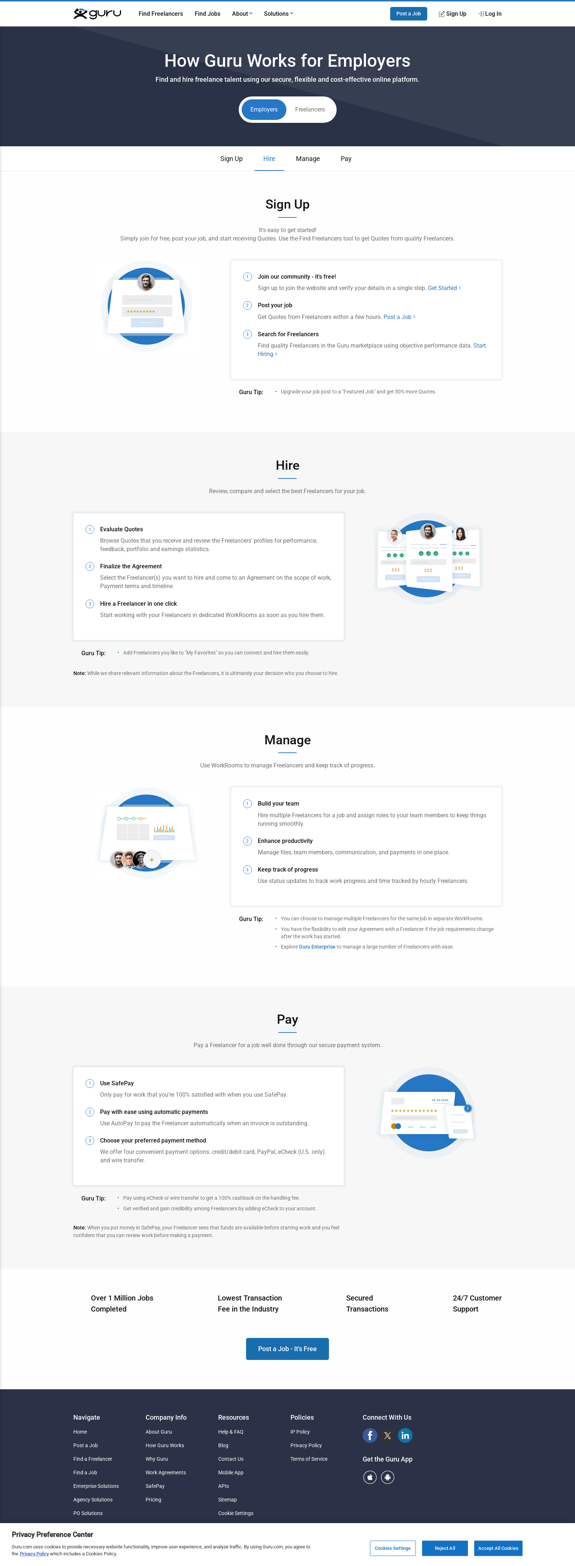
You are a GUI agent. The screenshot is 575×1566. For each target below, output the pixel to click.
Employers (264, 109)
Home (80, 1432)
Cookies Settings (393, 1548)
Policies (302, 1417)
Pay (346, 158)
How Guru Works (165, 1445)
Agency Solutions (93, 1500)
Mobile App (230, 1472)
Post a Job (408, 13)
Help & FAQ (230, 1432)
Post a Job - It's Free (287, 1349)
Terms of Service (308, 1459)
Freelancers (310, 109)
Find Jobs (207, 13)
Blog (223, 1445)
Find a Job (85, 1472)
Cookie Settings (235, 1513)
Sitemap (227, 1500)
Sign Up (231, 158)
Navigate (86, 1417)
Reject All (445, 1548)
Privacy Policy (306, 1445)
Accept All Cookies (498, 1548)
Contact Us (230, 1459)
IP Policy (300, 1432)
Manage (308, 158)
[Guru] (97, 13)
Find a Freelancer (92, 1459)
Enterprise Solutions (96, 1486)
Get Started (444, 288)
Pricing (153, 1500)
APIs (223, 1486)
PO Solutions (88, 1513)
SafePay (155, 1486)
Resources (233, 1417)
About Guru (159, 1432)
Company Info (166, 1417)
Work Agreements (166, 1472)
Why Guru (157, 1459)
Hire (269, 158)
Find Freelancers (161, 13)
